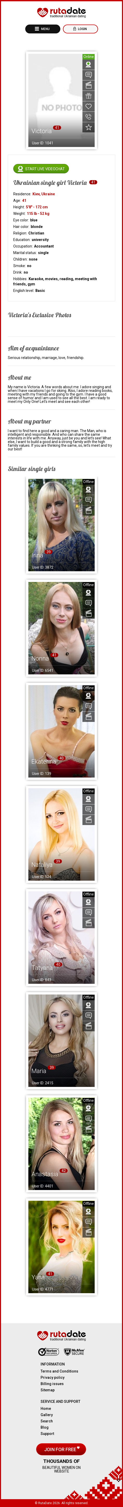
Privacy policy (52, 1377)
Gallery (47, 1415)
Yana (38, 1277)
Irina (37, 555)
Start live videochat (45, 169)
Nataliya (42, 864)
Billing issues (52, 1384)
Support (47, 1434)
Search (47, 1421)
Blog (45, 1427)
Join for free (60, 1449)
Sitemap (48, 1390)
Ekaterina (43, 761)
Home (46, 1408)
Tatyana (42, 968)
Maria (38, 1071)
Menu (45, 29)
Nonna (40, 658)
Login (82, 29)
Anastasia (44, 1174)
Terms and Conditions (59, 1371)
